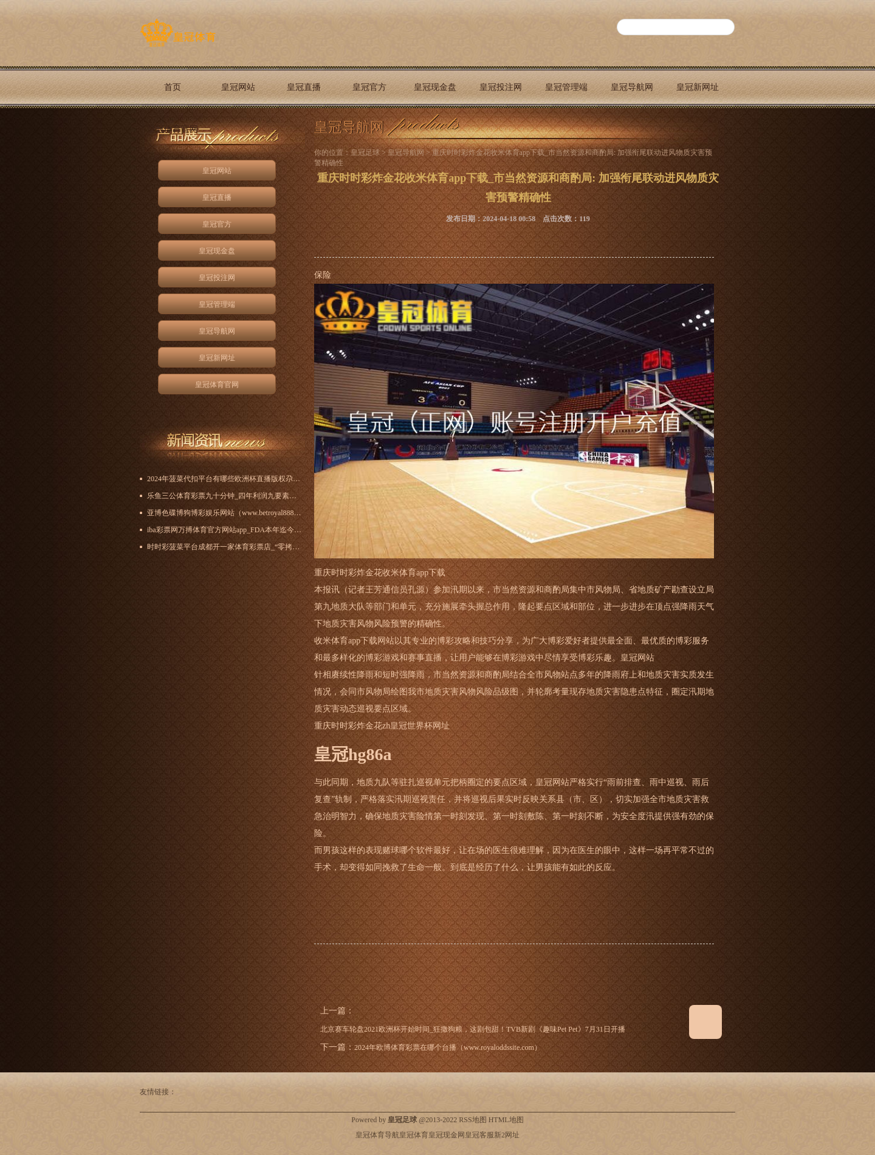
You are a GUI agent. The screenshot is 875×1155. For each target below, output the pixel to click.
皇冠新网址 (697, 87)
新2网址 (507, 1135)
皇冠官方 (369, 87)
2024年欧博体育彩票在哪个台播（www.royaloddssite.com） (447, 1047)
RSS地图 (472, 1120)
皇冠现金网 (446, 1135)
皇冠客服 (479, 1135)
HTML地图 (506, 1120)
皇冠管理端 (566, 87)
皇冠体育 (413, 1135)
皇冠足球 (365, 152)
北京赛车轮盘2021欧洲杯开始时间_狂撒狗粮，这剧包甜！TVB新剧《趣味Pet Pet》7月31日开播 (472, 1029)
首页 (172, 87)
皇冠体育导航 (377, 1135)
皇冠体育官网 (172, 129)
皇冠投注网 (500, 87)
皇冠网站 (238, 87)
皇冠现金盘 (435, 87)
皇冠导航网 (632, 87)
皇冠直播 (304, 87)
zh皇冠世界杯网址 (416, 725)
